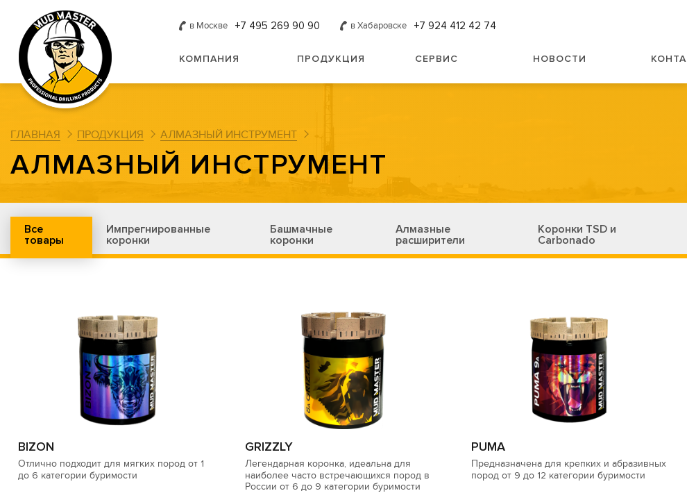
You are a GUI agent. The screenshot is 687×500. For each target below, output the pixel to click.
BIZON (36, 447)
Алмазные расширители (430, 234)
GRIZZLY (269, 447)
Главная (35, 134)
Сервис (436, 59)
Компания (209, 59)
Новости (559, 59)
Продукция (331, 59)
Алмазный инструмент (228, 134)
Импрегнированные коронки (158, 234)
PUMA (488, 447)
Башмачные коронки (301, 234)
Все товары (44, 234)
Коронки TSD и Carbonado (577, 234)
